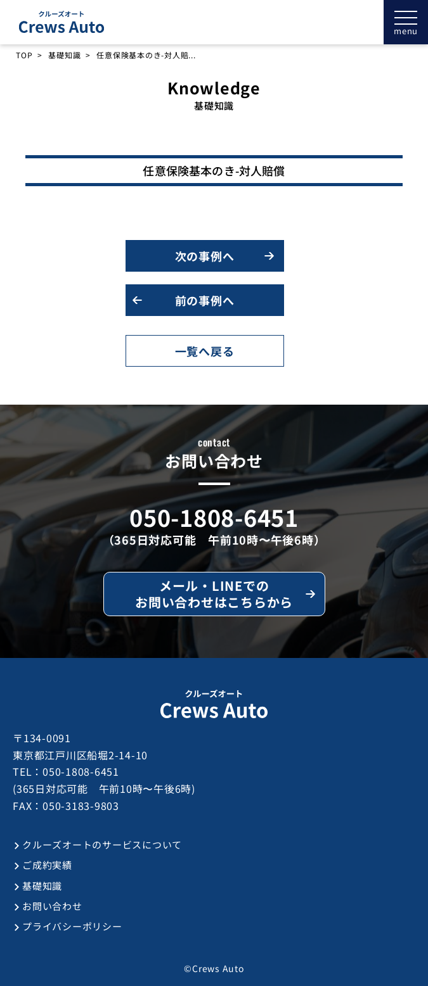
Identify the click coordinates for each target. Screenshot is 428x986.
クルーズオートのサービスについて (102, 844)
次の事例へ (205, 256)
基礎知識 (64, 55)
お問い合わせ (52, 906)
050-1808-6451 (214, 516)
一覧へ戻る (205, 351)
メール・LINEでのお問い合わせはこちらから (214, 593)
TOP (24, 55)
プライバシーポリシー (72, 926)
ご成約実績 (47, 864)
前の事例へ (205, 300)
